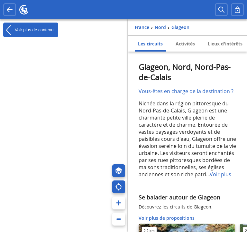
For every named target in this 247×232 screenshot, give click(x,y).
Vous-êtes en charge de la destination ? (186, 91)
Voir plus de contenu (28, 30)
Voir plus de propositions (167, 218)
